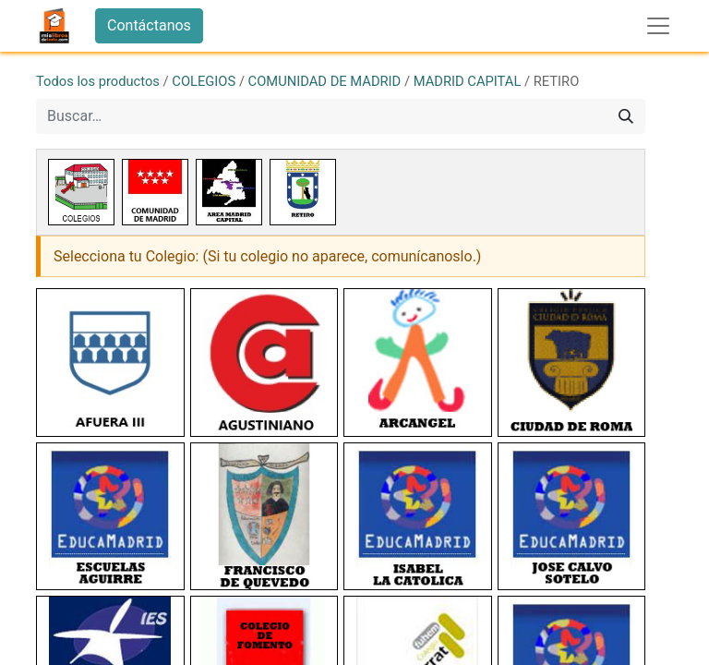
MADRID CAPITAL (468, 81)
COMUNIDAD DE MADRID (325, 81)
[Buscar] (626, 116)
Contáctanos (149, 25)
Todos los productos (98, 81)
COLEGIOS (203, 81)
